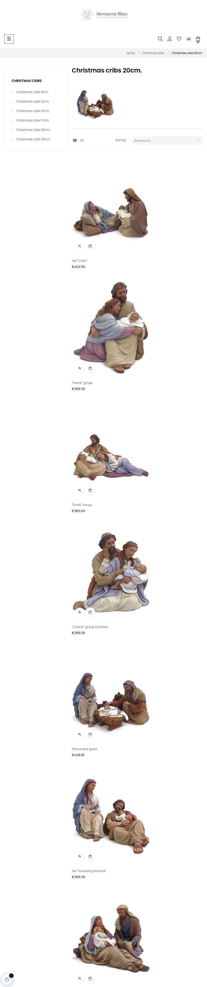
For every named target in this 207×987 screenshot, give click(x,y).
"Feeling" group (83, 759)
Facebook (79, 876)
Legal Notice (13, 910)
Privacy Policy (14, 902)
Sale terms (12, 885)
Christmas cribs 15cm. (33, 111)
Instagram (80, 885)
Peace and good (84, 449)
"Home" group (149, 242)
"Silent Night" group (153, 655)
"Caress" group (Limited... (158, 345)
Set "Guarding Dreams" (156, 449)
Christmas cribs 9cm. (32, 92)
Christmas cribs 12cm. (32, 101)
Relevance (169, 140)
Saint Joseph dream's (155, 759)
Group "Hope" (82, 552)
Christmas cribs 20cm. (33, 129)
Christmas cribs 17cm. (32, 120)
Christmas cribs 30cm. (33, 139)
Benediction (81, 655)
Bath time (146, 552)
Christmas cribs (27, 81)
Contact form (14, 876)
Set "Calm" (80, 242)
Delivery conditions (18, 893)
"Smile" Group (82, 345)
